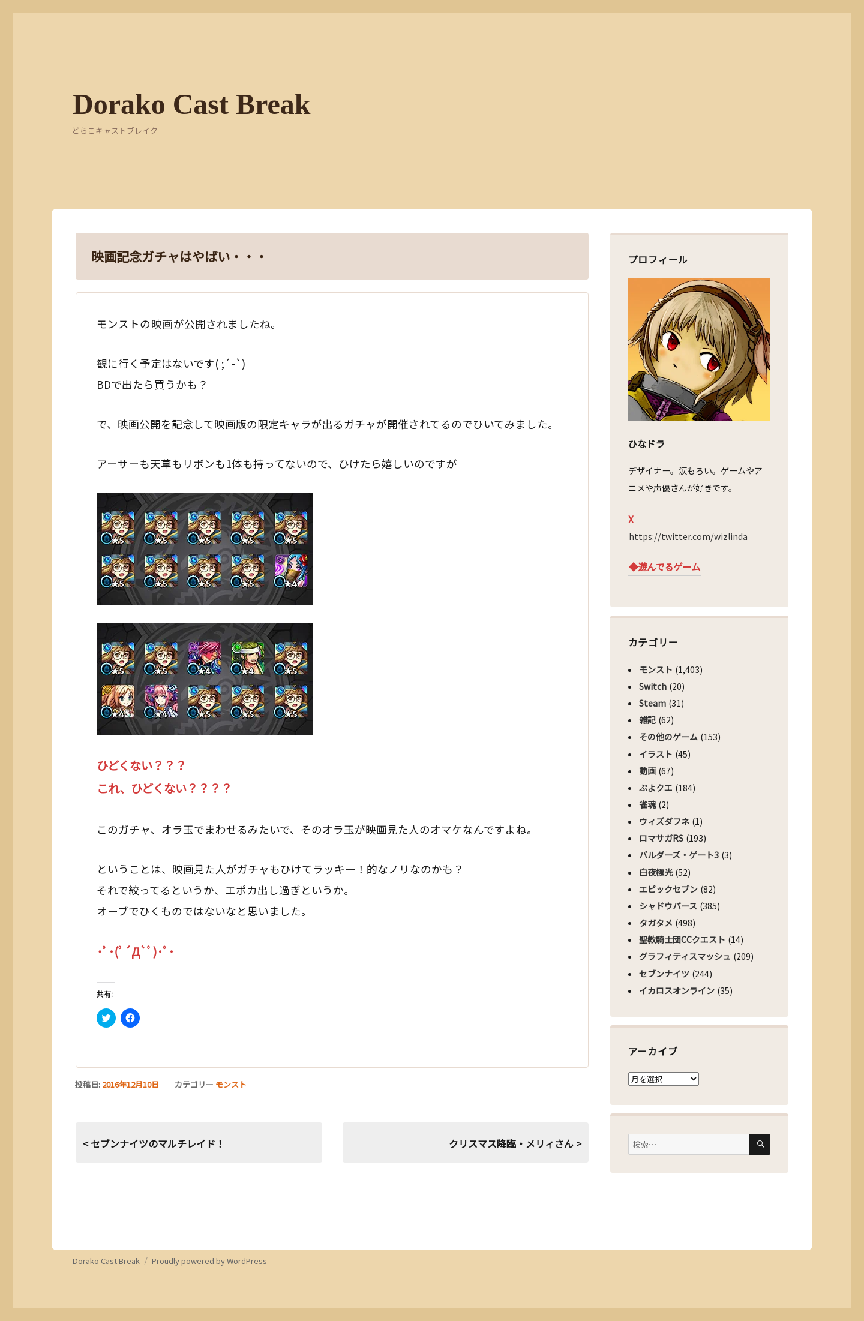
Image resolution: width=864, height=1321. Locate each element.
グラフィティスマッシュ (685, 956)
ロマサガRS (661, 838)
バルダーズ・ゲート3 (679, 855)
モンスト (231, 1084)
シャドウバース (668, 906)
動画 (647, 771)
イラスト (656, 754)
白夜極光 (656, 872)
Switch (653, 686)
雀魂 (647, 804)
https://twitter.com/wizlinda (688, 536)
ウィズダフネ (664, 821)
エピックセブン (668, 889)
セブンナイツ (664, 974)
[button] (205, 549)
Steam (652, 703)
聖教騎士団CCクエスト (682, 939)
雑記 (647, 720)
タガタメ (656, 923)
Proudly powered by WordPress (209, 1260)
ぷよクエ (656, 788)
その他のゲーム (668, 737)
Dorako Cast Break (191, 104)
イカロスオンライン (677, 990)
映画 (162, 323)
